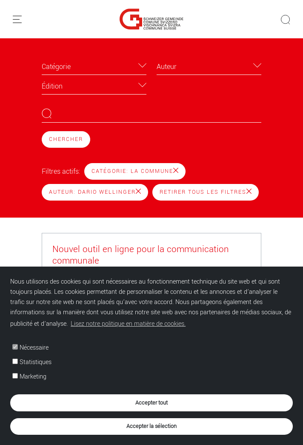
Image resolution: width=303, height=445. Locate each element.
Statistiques (31, 362)
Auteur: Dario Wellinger (95, 192)
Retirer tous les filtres (206, 192)
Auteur (167, 67)
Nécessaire (30, 347)
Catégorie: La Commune (134, 171)
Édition (52, 86)
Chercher (66, 139)
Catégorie (56, 67)
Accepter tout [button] (151, 403)
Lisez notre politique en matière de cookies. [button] (128, 323)
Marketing (29, 376)
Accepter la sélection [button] (151, 426)
